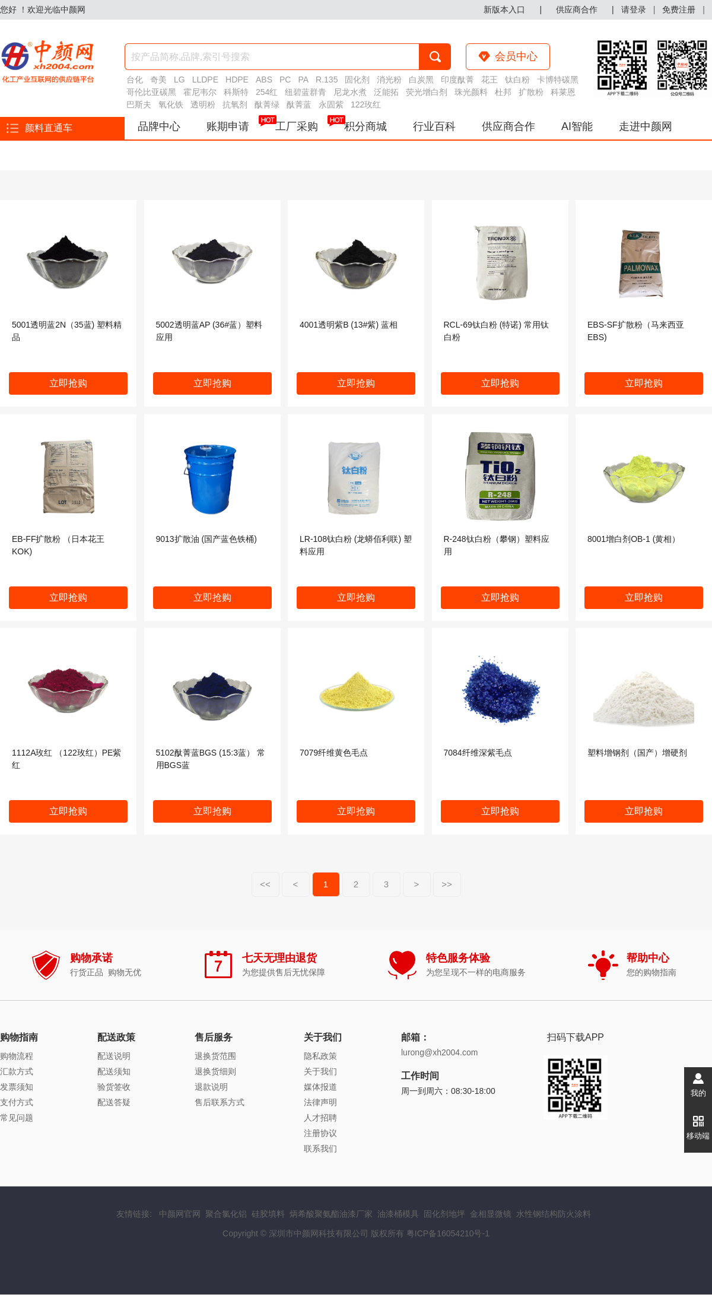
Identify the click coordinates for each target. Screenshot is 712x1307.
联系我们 (320, 1148)
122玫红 (366, 104)
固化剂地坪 (444, 1214)
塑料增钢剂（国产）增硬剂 (637, 752)
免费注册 (678, 9)
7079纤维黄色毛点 (334, 752)
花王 (489, 79)
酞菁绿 (267, 104)
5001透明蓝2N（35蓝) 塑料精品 (67, 331)
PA (303, 79)
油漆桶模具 (398, 1214)
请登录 (633, 9)
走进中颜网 (645, 126)
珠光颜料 (471, 92)
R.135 (327, 79)
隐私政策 (320, 1056)
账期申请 (227, 126)
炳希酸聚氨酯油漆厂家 (331, 1214)
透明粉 (202, 104)
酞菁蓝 (299, 104)
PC (285, 79)
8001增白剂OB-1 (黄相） (633, 539)
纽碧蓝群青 (305, 92)
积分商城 (365, 126)
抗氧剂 (235, 104)
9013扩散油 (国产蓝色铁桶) (206, 539)
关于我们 (320, 1071)
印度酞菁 (457, 79)
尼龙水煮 (350, 92)
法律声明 (320, 1102)
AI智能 (577, 126)
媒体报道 (320, 1087)
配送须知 (114, 1071)
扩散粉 (531, 92)
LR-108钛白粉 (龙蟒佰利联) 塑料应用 (356, 545)
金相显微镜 (490, 1214)
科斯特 (236, 92)
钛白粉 (517, 79)
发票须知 (16, 1087)
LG (179, 79)
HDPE (237, 79)
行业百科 (434, 126)
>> (446, 884)
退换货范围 (215, 1056)
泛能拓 (386, 92)
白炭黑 (421, 79)
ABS (264, 79)
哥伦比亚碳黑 (151, 92)
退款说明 (211, 1087)
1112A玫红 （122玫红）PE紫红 (66, 759)
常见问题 (16, 1117)
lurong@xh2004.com (439, 1052)
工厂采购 (303, 124)
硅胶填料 (268, 1214)
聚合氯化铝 (226, 1214)
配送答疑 (114, 1102)
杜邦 (503, 92)
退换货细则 (215, 1071)
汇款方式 (16, 1071)
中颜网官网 (180, 1214)
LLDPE (205, 79)
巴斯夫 (138, 104)
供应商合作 (508, 126)
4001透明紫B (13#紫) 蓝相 (349, 324)
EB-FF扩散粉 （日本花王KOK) (58, 545)
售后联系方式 (219, 1102)
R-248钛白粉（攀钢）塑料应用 (496, 545)
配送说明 (114, 1056)
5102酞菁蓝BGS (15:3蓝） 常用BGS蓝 (210, 759)
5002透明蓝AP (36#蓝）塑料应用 (209, 331)
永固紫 (331, 104)
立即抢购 (68, 383)
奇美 (158, 79)
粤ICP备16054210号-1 (448, 1233)
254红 (267, 92)
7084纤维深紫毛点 (478, 752)
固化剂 (357, 79)
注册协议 (320, 1133)
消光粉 (389, 79)
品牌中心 (159, 126)
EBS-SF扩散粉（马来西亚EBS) (635, 331)
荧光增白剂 (426, 92)
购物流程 (16, 1056)
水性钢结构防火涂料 (553, 1214)
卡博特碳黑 (557, 79)
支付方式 (16, 1102)
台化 (134, 79)
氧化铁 (170, 104)
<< (265, 884)
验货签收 (114, 1087)
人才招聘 (320, 1117)
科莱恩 (563, 92)
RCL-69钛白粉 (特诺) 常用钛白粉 (496, 331)
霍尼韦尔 (200, 92)
